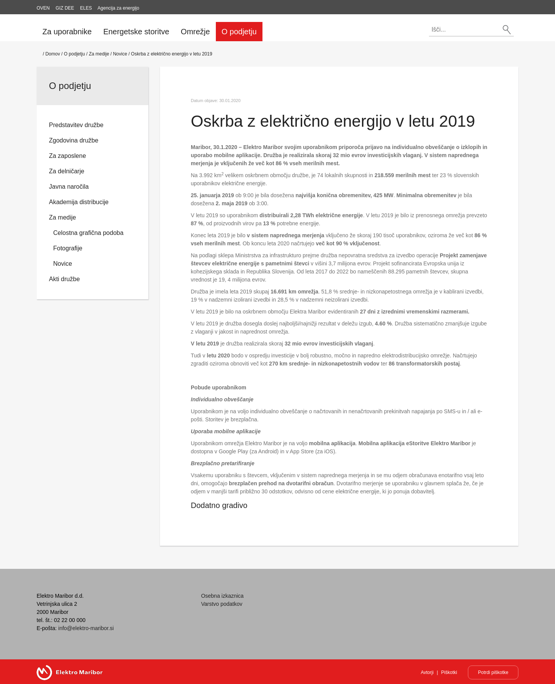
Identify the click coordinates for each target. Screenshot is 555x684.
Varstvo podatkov (221, 604)
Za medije (99, 54)
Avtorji (427, 672)
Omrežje (195, 31)
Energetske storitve (136, 31)
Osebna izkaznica (222, 596)
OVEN (43, 8)
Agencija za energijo (118, 8)
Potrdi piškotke (493, 672)
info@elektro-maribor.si (86, 628)
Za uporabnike (67, 31)
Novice (120, 54)
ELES (86, 8)
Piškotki (449, 672)
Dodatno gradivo (219, 505)
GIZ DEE (65, 8)
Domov (52, 54)
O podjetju (239, 31)
